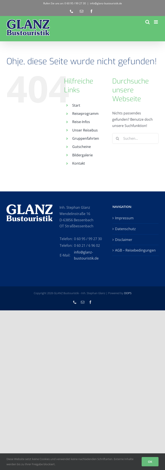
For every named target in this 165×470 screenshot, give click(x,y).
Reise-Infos (81, 121)
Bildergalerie (82, 155)
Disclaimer (123, 239)
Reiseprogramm (85, 113)
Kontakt (78, 163)
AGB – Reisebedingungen (135, 250)
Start (76, 105)
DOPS (127, 293)
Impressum (124, 218)
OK (150, 462)
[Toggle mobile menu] (156, 22)
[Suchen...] (135, 138)
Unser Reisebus (85, 130)
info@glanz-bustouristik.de (106, 3)
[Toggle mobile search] (147, 22)
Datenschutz (125, 228)
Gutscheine (81, 146)
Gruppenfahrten (85, 138)
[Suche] (117, 138)
